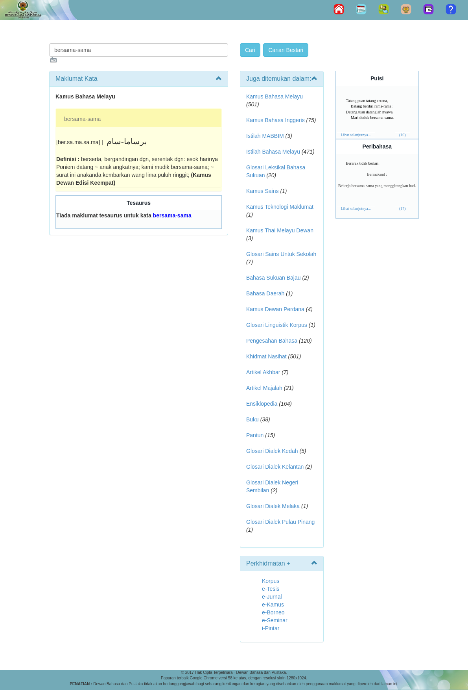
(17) (402, 208)
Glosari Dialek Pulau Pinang (280, 522)
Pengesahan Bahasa (271, 341)
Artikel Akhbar (263, 372)
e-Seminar (274, 620)
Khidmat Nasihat (266, 356)
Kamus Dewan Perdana (275, 309)
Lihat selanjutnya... (356, 135)
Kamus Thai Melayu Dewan (279, 230)
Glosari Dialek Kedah (272, 451)
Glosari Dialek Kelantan (275, 467)
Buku (252, 419)
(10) (402, 135)
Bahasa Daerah (265, 293)
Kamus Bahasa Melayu (274, 96)
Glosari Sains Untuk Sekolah (281, 254)
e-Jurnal (272, 597)
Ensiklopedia (261, 404)
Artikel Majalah (264, 388)
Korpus (270, 581)
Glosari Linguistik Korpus (276, 325)
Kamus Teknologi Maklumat (279, 207)
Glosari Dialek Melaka (273, 506)
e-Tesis (270, 589)
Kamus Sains (262, 191)
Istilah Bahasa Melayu (273, 151)
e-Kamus (273, 604)
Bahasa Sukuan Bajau (273, 278)
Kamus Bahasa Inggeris (275, 120)
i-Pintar (270, 628)
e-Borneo (273, 612)
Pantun (254, 435)
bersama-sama (82, 119)
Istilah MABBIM (265, 136)
